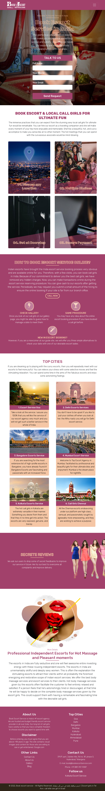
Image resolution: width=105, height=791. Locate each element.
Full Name (38, 63)
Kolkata (75, 731)
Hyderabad (76, 734)
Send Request (53, 96)
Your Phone (38, 73)
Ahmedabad (75, 737)
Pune (75, 741)
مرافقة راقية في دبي (68, 786)
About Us (29, 760)
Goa (76, 719)
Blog (29, 766)
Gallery (29, 763)
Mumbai (75, 728)
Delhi (76, 722)
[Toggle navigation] (94, 5)
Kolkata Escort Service (75, 776)
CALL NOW (52, 296)
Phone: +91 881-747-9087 (76, 767)
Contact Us (29, 757)
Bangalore (75, 725)
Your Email (38, 82)
